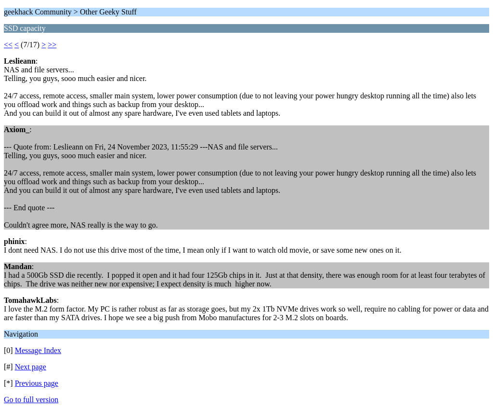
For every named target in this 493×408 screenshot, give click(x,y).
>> (52, 45)
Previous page (36, 383)
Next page (30, 367)
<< (8, 45)
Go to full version (31, 399)
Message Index (38, 350)
